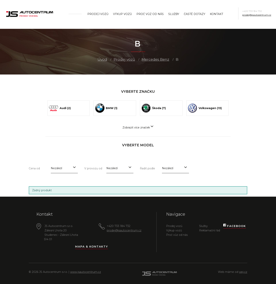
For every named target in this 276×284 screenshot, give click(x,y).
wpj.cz (243, 272)
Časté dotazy (194, 14)
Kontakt (216, 14)
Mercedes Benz (155, 59)
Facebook (234, 226)
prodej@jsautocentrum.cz (256, 14)
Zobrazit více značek (137, 127)
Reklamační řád (209, 230)
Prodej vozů (97, 14)
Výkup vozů (122, 14)
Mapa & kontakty (91, 246)
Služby (173, 14)
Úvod (102, 59)
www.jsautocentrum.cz (85, 272)
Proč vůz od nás (150, 14)
